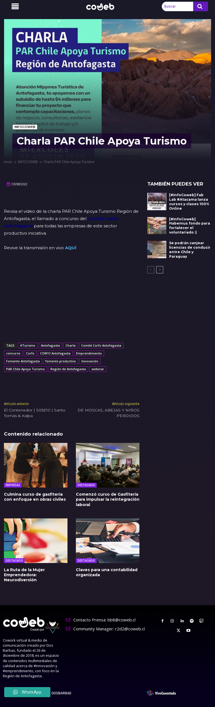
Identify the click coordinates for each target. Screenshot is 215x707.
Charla (71, 345)
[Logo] (103, 6)
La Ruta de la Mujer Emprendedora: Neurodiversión (24, 574)
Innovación (89, 361)
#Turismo (27, 345)
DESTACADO (86, 485)
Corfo (30, 353)
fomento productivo (60, 361)
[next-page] (159, 268)
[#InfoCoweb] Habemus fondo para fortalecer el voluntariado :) (189, 225)
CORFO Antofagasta (55, 353)
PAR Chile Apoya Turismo (25, 369)
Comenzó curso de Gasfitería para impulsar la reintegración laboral (107, 499)
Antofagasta (50, 345)
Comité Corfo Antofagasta (101, 345)
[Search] (200, 6)
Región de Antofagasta (68, 369)
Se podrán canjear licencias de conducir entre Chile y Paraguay (189, 249)
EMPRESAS (13, 485)
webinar (98, 369)
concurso (13, 353)
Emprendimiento (89, 353)
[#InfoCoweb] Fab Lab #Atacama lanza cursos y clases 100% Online (188, 201)
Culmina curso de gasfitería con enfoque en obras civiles (35, 497)
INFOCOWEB (25, 127)
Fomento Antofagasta (23, 361)
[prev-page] (150, 268)
